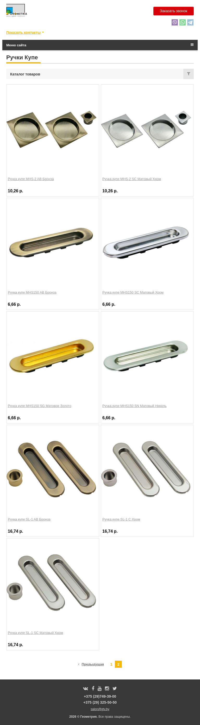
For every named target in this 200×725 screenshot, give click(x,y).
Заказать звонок (173, 11)
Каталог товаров (25, 74)
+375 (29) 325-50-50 (100, 702)
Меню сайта (99, 45)
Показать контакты (23, 32)
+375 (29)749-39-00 (100, 696)
